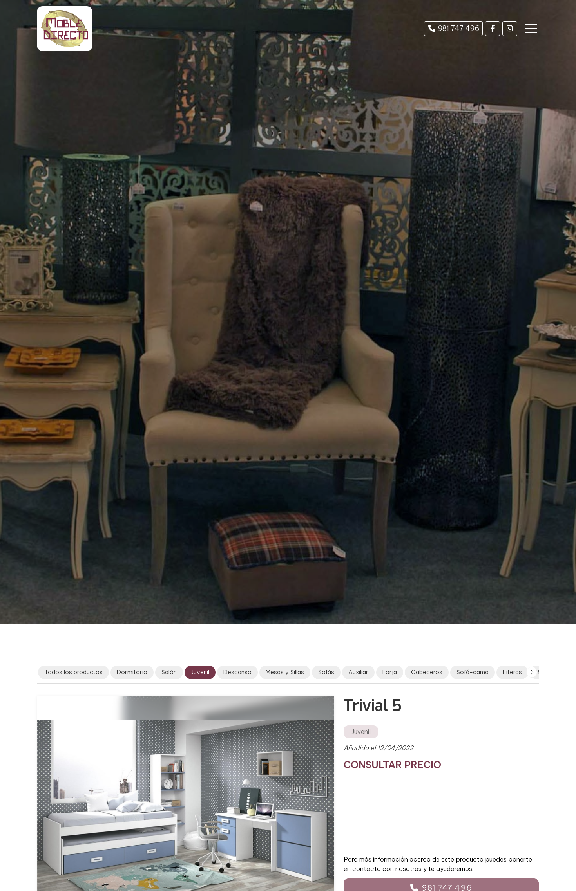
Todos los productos (73, 672)
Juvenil (361, 732)
